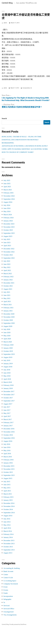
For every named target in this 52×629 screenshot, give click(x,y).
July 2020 (6, 329)
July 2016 (6, 444)
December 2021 (8, 283)
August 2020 (7, 326)
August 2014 (7, 516)
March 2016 (7, 457)
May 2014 (6, 525)
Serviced (6, 605)
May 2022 (6, 267)
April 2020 (7, 339)
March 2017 (7, 419)
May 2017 (6, 413)
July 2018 (6, 370)
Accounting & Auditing (11, 568)
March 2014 (7, 531)
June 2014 (6, 522)
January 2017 (8, 426)
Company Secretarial (10, 584)
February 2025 (8, 193)
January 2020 (8, 348)
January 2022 (8, 280)
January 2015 (8, 500)
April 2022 (7, 270)
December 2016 (8, 429)
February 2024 (8, 218)
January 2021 (8, 311)
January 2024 (8, 221)
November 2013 (9, 543)
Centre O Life (8, 577)
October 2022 (8, 255)
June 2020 (6, 332)
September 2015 (9, 475)
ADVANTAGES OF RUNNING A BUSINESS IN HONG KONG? (25, 146)
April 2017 (7, 416)
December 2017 (8, 391)
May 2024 (6, 211)
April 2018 (7, 379)
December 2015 (8, 466)
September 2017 (9, 401)
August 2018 (7, 367)
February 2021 (8, 308)
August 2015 (7, 478)
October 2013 (8, 547)
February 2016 (8, 460)
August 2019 (7, 357)
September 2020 (9, 323)
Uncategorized (8, 612)
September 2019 (9, 354)
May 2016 (6, 450)
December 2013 (8, 540)
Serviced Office (8, 609)
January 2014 (8, 537)
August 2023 (7, 236)
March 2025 (7, 190)
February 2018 (8, 385)
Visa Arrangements (10, 615)
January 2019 (8, 363)
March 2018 (7, 382)
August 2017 (7, 404)
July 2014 (6, 519)
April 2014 (7, 528)
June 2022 (6, 264)
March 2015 (7, 494)
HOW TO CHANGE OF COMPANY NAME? (18, 152)
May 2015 (6, 488)
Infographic (7, 599)
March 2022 (7, 273)
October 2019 (8, 351)
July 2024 (6, 205)
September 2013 (9, 550)
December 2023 (8, 224)
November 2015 (9, 469)
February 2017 (8, 422)
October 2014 (8, 509)
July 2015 (6, 481)
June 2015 (6, 484)
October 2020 (8, 320)
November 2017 (9, 394)
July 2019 (6, 360)
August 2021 (7, 289)
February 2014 (8, 534)
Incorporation (26, 88)
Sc (31, 88)
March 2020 (7, 342)
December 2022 (8, 249)
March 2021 (7, 304)
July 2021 (6, 292)
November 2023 (9, 227)
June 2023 (6, 242)
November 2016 (9, 432)
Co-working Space (9, 581)
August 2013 (7, 553)
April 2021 (7, 301)
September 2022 (9, 258)
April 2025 (7, 186)
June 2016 (6, 447)
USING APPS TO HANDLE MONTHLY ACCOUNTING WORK (25, 149)
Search (4, 118)
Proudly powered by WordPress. (18, 624)
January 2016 (8, 463)
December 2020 (8, 314)
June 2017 (6, 410)
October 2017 (8, 398)
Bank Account (8, 571)
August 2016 (7, 441)
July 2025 (6, 180)
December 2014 (8, 503)
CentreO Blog (7, 3)
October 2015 (8, 472)
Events (5, 590)
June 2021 (6, 295)
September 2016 (9, 438)
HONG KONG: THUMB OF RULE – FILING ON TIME (21, 137)
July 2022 (6, 261)
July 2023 (6, 239)
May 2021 (6, 298)
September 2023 (9, 233)
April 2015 (7, 491)
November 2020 (9, 317)
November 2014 (9, 506)
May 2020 (6, 336)
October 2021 (8, 286)
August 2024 (7, 202)
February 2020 (8, 345)
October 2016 (8, 435)
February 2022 (8, 276)
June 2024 (6, 208)
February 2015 (8, 497)
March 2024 (7, 214)
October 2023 (8, 230)
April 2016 (7, 453)
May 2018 (6, 376)
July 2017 (6, 407)
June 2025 (6, 183)
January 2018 (8, 388)
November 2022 (9, 252)
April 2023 (7, 245)
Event (5, 587)
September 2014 (9, 512)
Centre (5, 574)
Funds (5, 593)
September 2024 (9, 199)
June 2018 (6, 373)
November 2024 (9, 196)
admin (5, 23)
